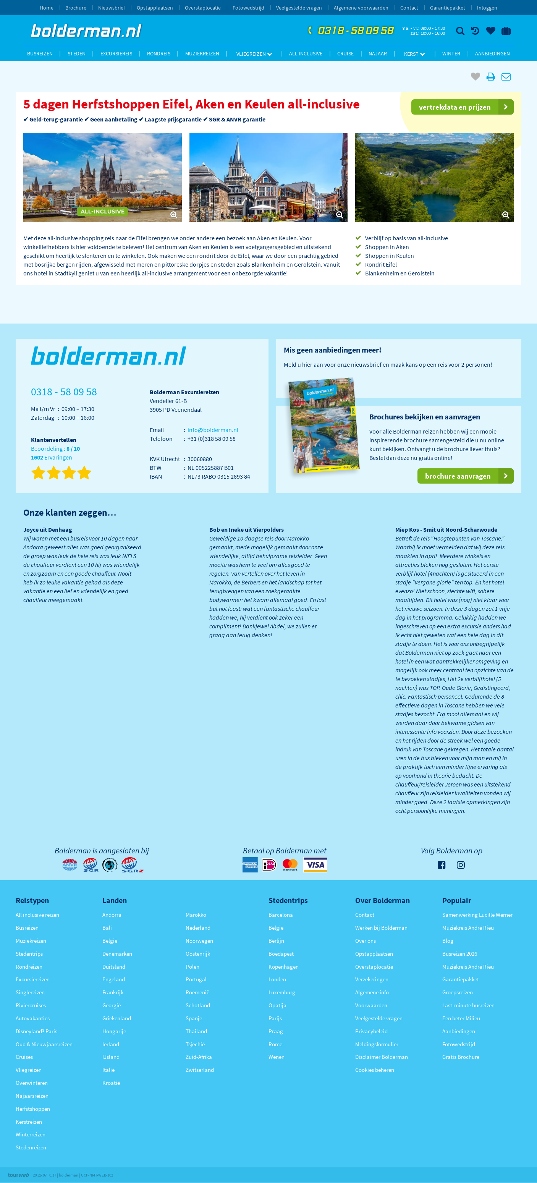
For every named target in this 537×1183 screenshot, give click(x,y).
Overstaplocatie (203, 7)
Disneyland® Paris (36, 1031)
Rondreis (158, 53)
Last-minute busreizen (468, 1005)
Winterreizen (30, 1134)
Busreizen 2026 (459, 953)
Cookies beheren (374, 1069)
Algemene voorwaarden (361, 7)
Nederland (198, 927)
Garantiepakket (447, 7)
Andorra (111, 914)
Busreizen (40, 53)
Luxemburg (281, 992)
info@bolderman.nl (213, 430)
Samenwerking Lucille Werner (477, 914)
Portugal (196, 979)
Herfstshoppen (33, 1108)
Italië (108, 1069)
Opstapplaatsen (155, 7)
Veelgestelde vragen (299, 7)
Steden (77, 53)
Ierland (110, 1044)
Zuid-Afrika (199, 1056)
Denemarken (117, 953)
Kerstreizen (29, 1121)
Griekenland (116, 1018)
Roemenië (197, 992)
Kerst (414, 53)
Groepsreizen (457, 992)
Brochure (75, 7)
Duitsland (113, 966)
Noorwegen (199, 940)
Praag (275, 1031)
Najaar (378, 53)
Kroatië (111, 1082)
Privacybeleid (371, 1031)
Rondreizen (29, 966)
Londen (277, 979)
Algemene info (372, 992)
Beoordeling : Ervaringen (55, 453)
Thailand (196, 1031)
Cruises (24, 1056)
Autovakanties (33, 1018)
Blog (447, 940)
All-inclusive (305, 53)
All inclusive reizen (37, 914)
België (109, 940)
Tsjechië (195, 1044)
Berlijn (276, 940)
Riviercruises (31, 1005)
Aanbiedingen (492, 53)
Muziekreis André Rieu (468, 927)
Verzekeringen (371, 979)
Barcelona (280, 914)
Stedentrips (29, 953)
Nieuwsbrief (111, 7)
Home (46, 7)
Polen (192, 966)
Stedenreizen (31, 1147)
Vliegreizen (254, 53)
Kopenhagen (283, 966)
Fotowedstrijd (248, 7)
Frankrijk (112, 992)
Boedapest (281, 953)
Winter (451, 53)
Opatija (277, 1005)
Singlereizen (30, 992)
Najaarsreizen (32, 1095)
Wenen (276, 1056)
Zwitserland (200, 1069)
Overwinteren (32, 1082)
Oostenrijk (198, 953)
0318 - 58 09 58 (350, 31)
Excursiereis (116, 53)
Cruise (345, 53)
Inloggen (487, 7)
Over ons (365, 940)
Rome (275, 1044)
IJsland (111, 1056)
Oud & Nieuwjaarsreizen (44, 1044)
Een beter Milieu (461, 1018)
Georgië (111, 1005)
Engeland (113, 979)
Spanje (194, 1018)
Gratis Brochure (460, 1056)
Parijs (275, 1018)
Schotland (198, 1005)
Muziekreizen (202, 53)
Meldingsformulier (376, 1044)
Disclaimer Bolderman (381, 1056)
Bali (107, 927)
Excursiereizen (33, 979)
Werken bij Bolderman (381, 927)
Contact (409, 7)
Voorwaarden (371, 1005)
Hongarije (114, 1031)
